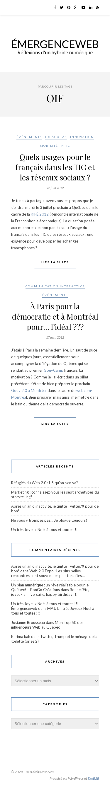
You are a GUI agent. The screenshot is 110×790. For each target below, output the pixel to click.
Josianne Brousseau (28, 622)
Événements (29, 137)
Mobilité (49, 145)
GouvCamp (53, 370)
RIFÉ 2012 (40, 214)
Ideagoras (56, 137)
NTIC (65, 145)
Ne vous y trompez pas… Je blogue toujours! (49, 520)
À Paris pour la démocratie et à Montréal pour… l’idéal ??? (55, 316)
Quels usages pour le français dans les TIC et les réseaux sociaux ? (55, 167)
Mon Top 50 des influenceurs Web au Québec (47, 624)
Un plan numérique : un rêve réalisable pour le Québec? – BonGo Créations (50, 587)
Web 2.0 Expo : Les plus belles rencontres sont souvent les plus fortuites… (47, 573)
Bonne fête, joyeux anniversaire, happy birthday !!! (50, 592)
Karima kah (20, 636)
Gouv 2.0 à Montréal (29, 390)
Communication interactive (55, 286)
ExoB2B (93, 778)
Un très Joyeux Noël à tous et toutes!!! (44, 529)
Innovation (82, 137)
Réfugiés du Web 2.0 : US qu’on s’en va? (44, 482)
